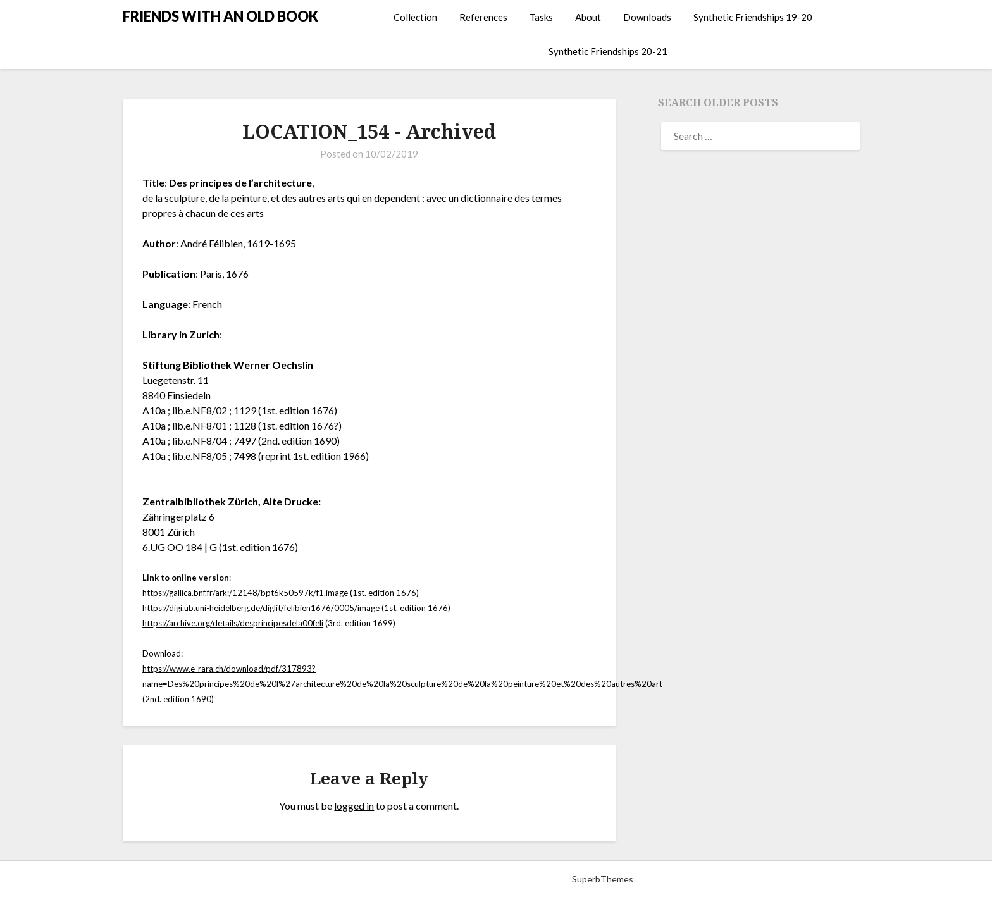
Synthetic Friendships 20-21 (608, 51)
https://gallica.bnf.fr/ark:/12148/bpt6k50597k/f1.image (245, 593)
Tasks (541, 17)
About (588, 17)
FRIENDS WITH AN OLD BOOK (220, 16)
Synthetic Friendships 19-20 (752, 17)
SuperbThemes (602, 879)
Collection (415, 17)
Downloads (647, 17)
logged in (354, 806)
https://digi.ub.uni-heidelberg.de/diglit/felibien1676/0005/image (261, 608)
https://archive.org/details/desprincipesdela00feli (232, 623)
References (483, 17)
